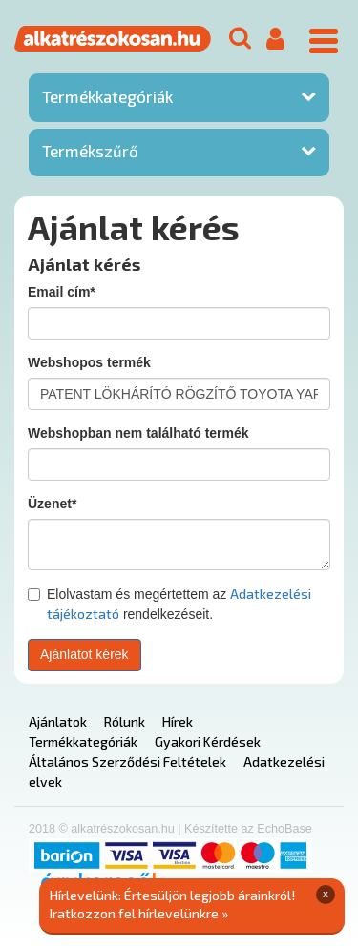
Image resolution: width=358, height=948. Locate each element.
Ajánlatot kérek (84, 654)
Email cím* (61, 291)
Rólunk (124, 721)
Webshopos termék (89, 362)
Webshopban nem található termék (138, 433)
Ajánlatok (58, 721)
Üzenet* (52, 503)
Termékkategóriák (107, 96)
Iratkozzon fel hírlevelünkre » (139, 913)
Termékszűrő (90, 150)
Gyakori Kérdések (208, 741)
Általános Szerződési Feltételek (127, 761)
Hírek (177, 721)
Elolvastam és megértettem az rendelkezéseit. (169, 604)
